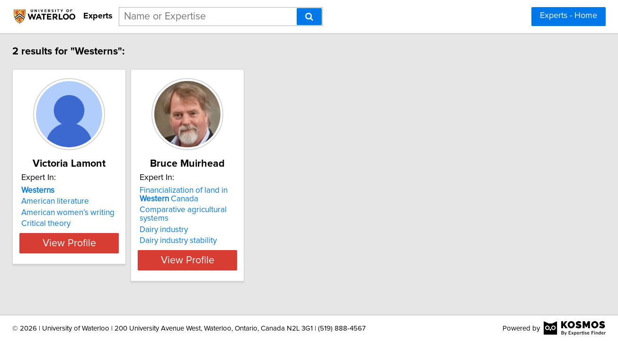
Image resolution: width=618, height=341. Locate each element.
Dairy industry (200, 221)
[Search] (309, 16)
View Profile (94, 251)
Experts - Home (568, 15)
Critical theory (58, 223)
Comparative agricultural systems (235, 210)
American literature (68, 201)
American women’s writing (80, 212)
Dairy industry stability (214, 232)
